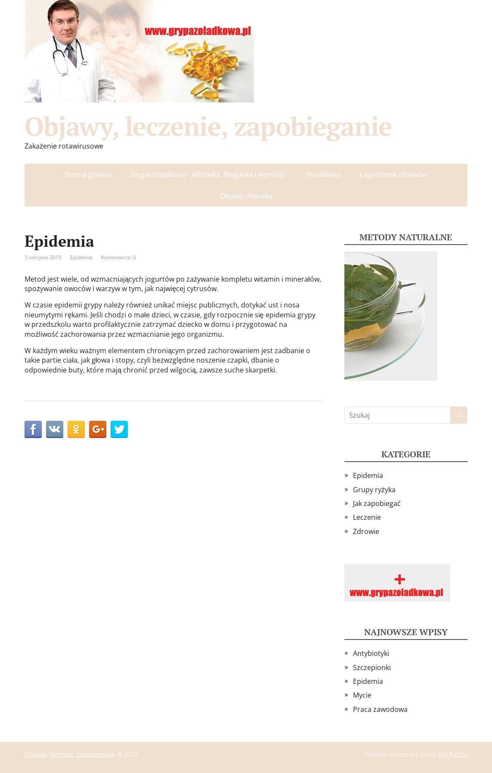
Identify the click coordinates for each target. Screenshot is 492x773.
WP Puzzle (452, 754)
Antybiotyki (371, 653)
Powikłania (323, 174)
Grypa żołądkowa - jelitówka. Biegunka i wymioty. (208, 174)
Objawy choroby (246, 196)
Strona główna (88, 174)
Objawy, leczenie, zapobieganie (208, 126)
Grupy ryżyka (374, 489)
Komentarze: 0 (118, 257)
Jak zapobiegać (377, 503)
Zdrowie (366, 531)
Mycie (362, 695)
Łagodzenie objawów (393, 174)
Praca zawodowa (380, 709)
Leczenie (367, 517)
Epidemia (81, 257)
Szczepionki (372, 667)
